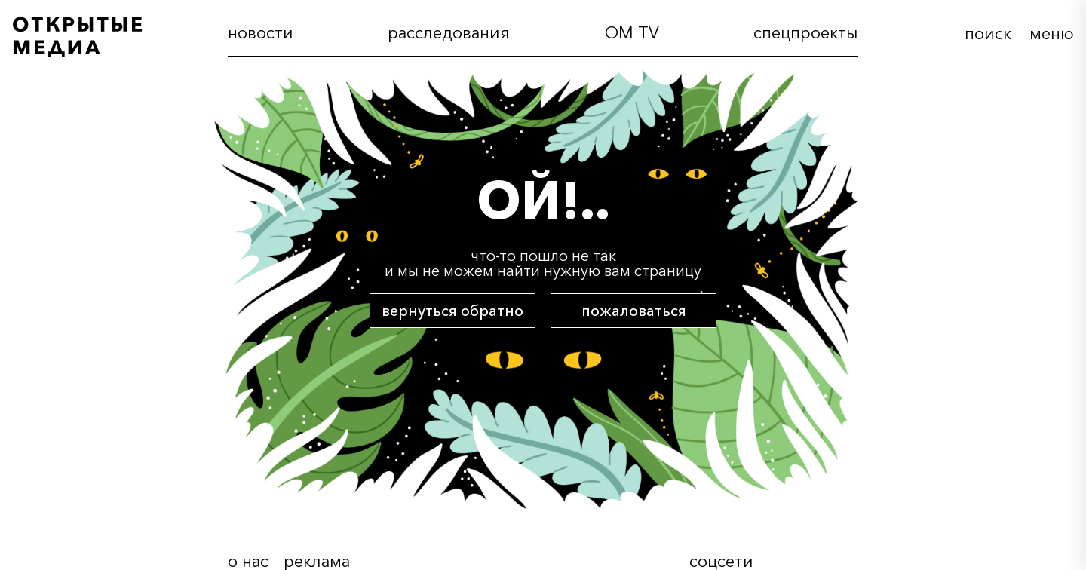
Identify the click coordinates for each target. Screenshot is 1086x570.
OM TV (632, 33)
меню (1051, 33)
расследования (449, 33)
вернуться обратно (452, 311)
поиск (988, 33)
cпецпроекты (805, 33)
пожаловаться (633, 311)
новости (260, 33)
